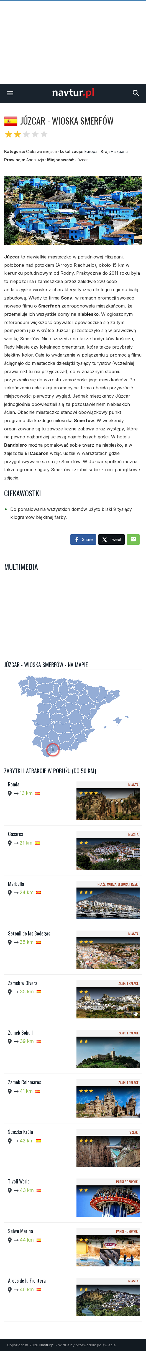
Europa (91, 151)
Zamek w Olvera (22, 982)
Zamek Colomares (24, 1082)
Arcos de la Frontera (27, 1280)
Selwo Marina (20, 1230)
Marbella (16, 883)
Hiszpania (120, 151)
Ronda (13, 784)
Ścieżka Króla (20, 1131)
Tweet (111, 540)
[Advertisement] (73, 42)
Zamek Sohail (20, 1032)
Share (83, 540)
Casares (15, 833)
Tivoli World (19, 1181)
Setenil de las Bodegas (29, 933)
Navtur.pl (46, 1345)
